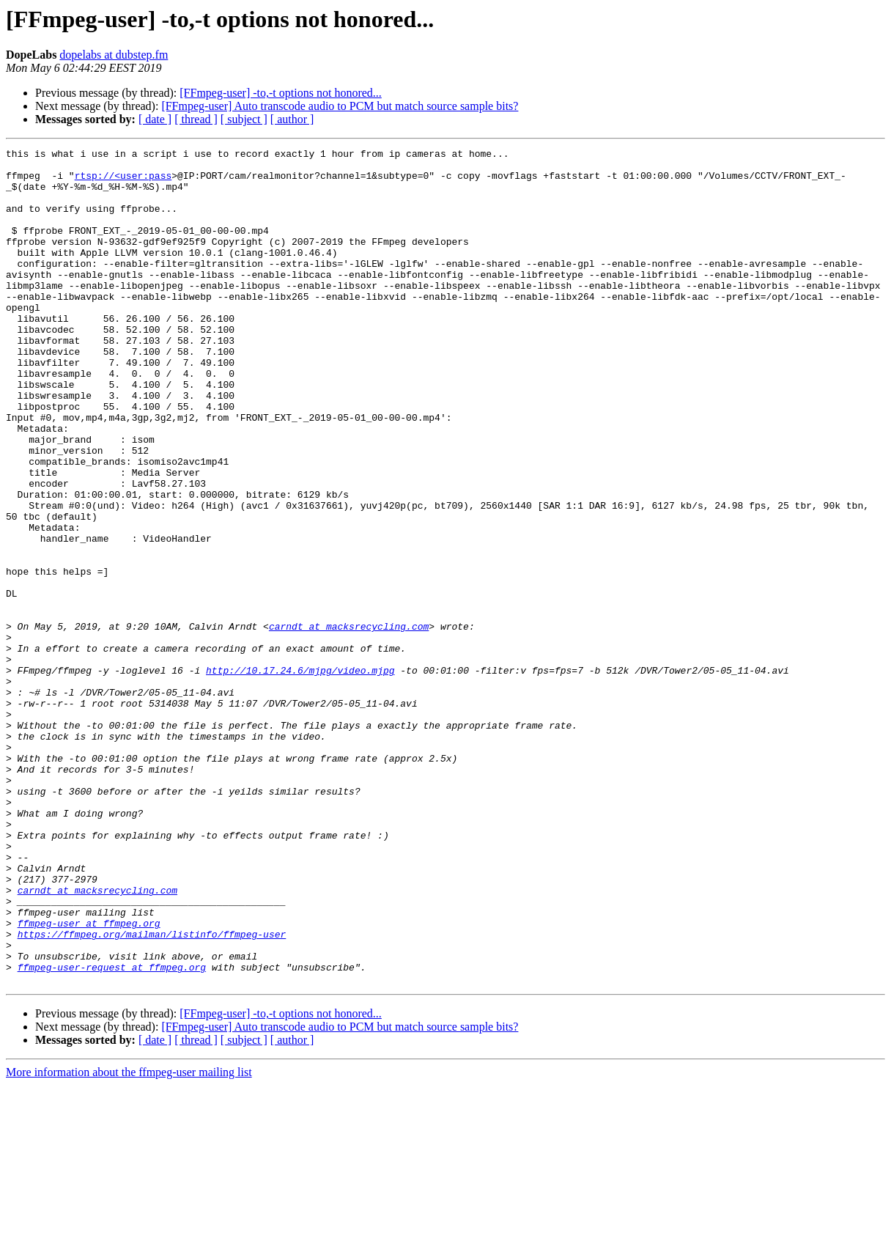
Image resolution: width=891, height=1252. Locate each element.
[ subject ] (244, 119)
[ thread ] (196, 119)
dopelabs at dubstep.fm (113, 54)
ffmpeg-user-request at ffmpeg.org (112, 1131)
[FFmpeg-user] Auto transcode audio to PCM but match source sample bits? (339, 106)
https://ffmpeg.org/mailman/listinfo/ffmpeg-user (152, 1092)
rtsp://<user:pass (123, 181)
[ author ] (292, 119)
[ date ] (154, 119)
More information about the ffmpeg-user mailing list (129, 1239)
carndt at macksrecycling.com (349, 722)
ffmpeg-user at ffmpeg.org (89, 1079)
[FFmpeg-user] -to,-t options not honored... (281, 92)
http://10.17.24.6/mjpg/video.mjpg (300, 775)
